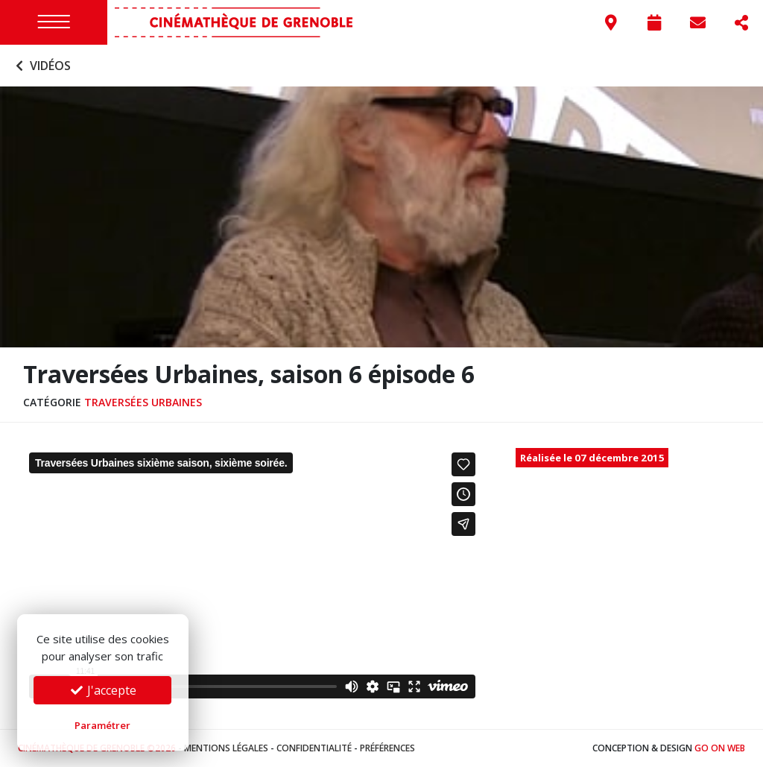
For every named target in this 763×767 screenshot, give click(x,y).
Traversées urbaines (143, 402)
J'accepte (102, 690)
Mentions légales (226, 748)
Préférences (387, 748)
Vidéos (41, 65)
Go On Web (719, 748)
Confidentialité (314, 748)
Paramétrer (102, 725)
